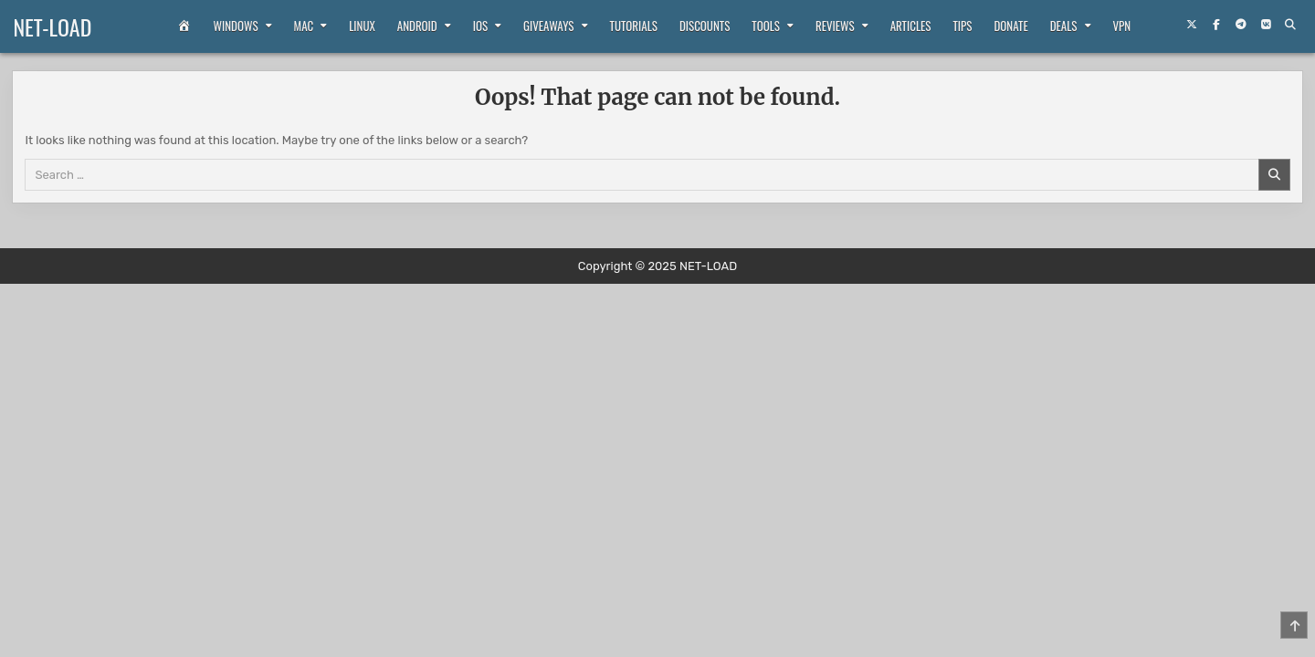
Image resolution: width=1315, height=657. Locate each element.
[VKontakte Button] (1265, 24)
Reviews (835, 25)
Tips (963, 25)
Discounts (704, 25)
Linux (362, 25)
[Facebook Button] (1215, 24)
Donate (1010, 25)
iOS (480, 25)
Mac (304, 25)
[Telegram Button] (1240, 24)
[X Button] (1191, 24)
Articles (910, 25)
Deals (1064, 25)
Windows (236, 25)
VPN (1122, 25)
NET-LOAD (52, 26)
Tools (766, 25)
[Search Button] (1289, 24)
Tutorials (634, 25)
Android (417, 25)
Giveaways (548, 25)
